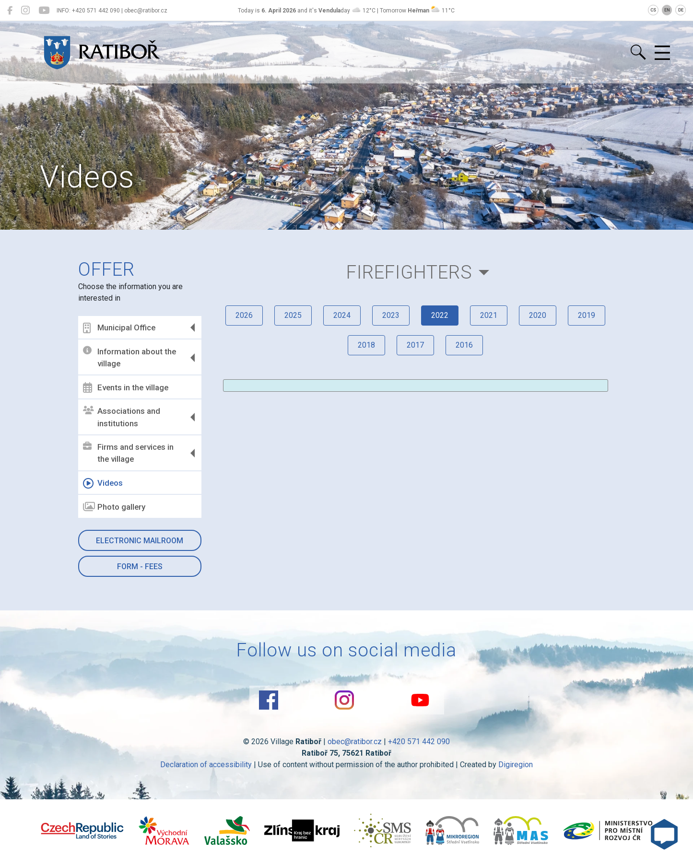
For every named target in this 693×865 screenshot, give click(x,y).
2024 (342, 315)
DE (680, 10)
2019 (586, 315)
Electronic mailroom (139, 540)
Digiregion (515, 764)
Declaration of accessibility (206, 764)
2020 (537, 315)
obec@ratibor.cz (355, 741)
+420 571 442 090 (419, 741)
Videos (103, 483)
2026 (244, 315)
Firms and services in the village (128, 453)
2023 (390, 315)
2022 (439, 315)
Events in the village (125, 387)
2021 (488, 315)
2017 (415, 345)
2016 (464, 345)
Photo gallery (114, 507)
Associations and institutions (121, 417)
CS (653, 10)
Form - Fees (140, 566)
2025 (293, 315)
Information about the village (129, 357)
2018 (366, 345)
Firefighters (409, 272)
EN (667, 10)
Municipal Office (119, 328)
